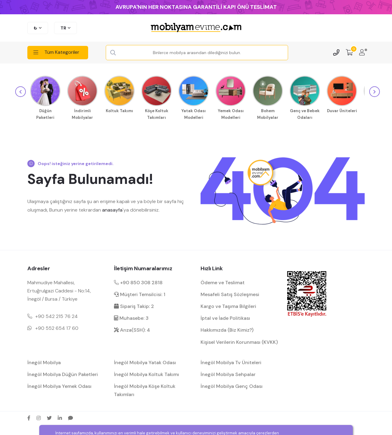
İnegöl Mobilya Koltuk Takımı (146, 373)
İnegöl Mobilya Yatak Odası (145, 361)
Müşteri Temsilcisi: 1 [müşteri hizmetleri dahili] (139, 293)
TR (63, 28)
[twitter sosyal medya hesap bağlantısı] (49, 416)
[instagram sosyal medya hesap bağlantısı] (38, 416)
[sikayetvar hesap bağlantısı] (70, 416)
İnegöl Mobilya (44, 361)
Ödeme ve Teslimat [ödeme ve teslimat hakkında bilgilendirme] (223, 281)
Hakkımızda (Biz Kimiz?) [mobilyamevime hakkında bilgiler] (227, 329)
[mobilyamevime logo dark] (196, 28)
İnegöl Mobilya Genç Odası (232, 385)
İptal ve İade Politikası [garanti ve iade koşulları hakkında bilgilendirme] (225, 317)
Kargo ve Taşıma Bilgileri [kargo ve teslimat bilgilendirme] (228, 305)
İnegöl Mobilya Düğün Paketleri (62, 373)
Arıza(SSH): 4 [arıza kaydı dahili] (132, 329)
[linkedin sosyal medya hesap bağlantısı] (60, 416)
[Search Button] (113, 53)
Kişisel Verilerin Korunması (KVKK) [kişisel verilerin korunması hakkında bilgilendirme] (239, 341)
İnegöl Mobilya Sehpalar (228, 373)
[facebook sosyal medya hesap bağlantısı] (28, 416)
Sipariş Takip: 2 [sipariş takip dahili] (134, 305)
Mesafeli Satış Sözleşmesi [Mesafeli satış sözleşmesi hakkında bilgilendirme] (230, 293)
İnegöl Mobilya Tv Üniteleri (231, 361)
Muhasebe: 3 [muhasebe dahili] (131, 317)
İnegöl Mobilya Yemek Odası (59, 385)
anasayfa (112, 208)
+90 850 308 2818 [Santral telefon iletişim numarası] (138, 281)
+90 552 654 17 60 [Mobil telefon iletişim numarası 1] (56, 327)
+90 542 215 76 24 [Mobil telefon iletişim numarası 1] (56, 315)
